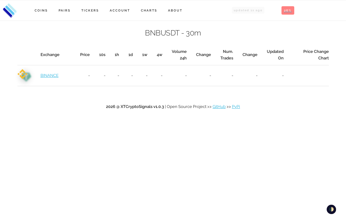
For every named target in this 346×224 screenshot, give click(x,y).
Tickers (90, 10)
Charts (149, 10)
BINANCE (50, 75)
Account (120, 10)
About (175, 10)
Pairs (64, 10)
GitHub (219, 106)
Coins (41, 10)
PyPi (236, 106)
